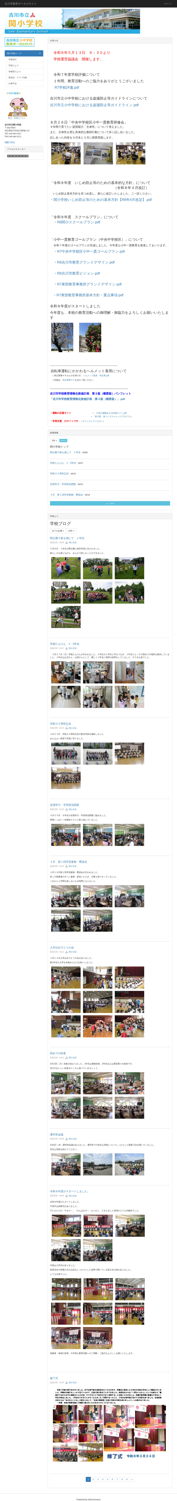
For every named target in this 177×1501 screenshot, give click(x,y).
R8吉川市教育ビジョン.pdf (78, 273)
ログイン (168, 3)
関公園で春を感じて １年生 (65, 452)
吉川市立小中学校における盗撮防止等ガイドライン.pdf (94, 105)
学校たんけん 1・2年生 (63, 463)
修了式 (54, 1378)
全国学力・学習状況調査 (63, 484)
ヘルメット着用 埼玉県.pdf (96, 375)
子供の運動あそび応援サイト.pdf (111, 413)
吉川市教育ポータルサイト (20, 3)
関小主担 (71, 542)
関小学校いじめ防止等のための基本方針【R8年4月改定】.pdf (103, 200)
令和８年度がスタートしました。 (70, 1191)
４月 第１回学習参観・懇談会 (66, 494)
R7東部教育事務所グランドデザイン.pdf (89, 284)
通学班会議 (56, 1134)
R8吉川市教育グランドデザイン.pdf (86, 262)
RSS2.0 (63, 441)
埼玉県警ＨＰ (68, 380)
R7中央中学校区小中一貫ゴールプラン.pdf (91, 251)
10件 (71, 531)
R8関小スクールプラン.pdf (78, 222)
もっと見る (110, 503)
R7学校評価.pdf (67, 87)
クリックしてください (92, 421)
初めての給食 (58, 1053)
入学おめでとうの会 (62, 947)
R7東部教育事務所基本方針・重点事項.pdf (89, 295)
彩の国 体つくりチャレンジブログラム (114, 416)
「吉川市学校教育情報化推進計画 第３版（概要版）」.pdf (87, 399)
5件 (54, 440)
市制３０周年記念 (59, 473)
